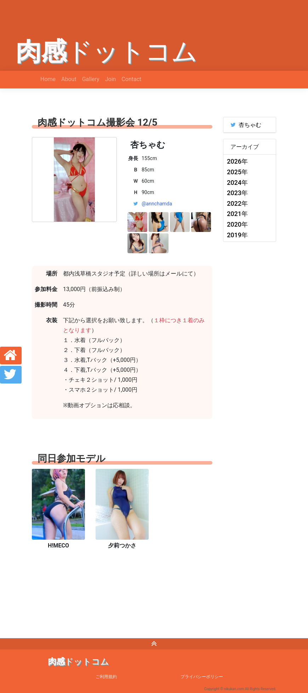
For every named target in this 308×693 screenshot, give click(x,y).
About (68, 79)
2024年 (237, 182)
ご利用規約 (106, 676)
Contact (131, 79)
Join (110, 79)
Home (48, 79)
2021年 (237, 213)
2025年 (237, 172)
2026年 (237, 161)
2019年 (237, 235)
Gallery (90, 79)
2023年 (237, 193)
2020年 (237, 224)
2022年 (237, 203)
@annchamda (157, 203)
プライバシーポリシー (202, 676)
